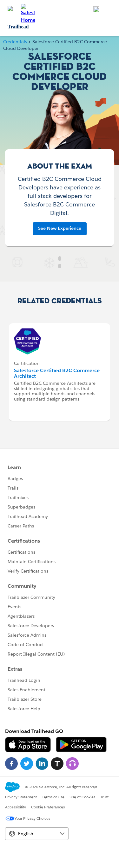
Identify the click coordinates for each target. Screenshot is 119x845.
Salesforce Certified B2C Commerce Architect (57, 373)
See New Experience (59, 228)
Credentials (15, 42)
